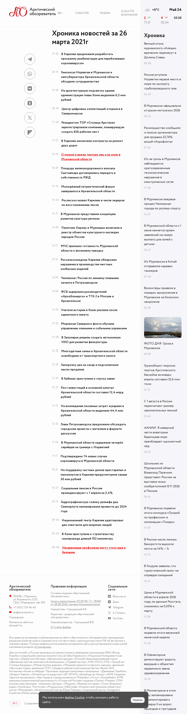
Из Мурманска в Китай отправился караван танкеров (160, 266)
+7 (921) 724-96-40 (24, 607)
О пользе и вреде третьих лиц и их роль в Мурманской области (90, 156)
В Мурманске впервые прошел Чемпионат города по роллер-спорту (162, 204)
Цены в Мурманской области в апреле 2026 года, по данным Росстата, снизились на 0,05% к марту (162, 601)
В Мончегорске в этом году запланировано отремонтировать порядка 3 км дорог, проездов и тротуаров (160, 699)
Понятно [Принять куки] (137, 700)
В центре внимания (129, 13)
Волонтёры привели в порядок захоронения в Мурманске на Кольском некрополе (161, 295)
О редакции (16, 617)
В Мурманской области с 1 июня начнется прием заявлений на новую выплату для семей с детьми (162, 235)
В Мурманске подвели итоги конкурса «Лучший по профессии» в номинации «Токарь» (162, 515)
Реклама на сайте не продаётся (21, 624)
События (82, 13)
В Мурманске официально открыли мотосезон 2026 (162, 108)
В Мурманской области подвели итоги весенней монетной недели (162, 633)
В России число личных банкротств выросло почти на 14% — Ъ (160, 544)
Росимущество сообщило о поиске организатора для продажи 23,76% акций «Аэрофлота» (162, 135)
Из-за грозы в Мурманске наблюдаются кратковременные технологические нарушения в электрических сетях (162, 170)
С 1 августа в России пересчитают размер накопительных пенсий (160, 406)
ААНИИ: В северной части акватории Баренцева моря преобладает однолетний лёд (162, 437)
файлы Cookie (75, 697)
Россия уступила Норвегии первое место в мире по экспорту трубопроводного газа (162, 82)
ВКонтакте (119, 596)
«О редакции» (42, 647)
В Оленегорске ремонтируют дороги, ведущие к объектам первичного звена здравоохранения (160, 664)
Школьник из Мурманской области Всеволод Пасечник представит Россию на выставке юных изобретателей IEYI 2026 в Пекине (162, 477)
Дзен (116, 602)
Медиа (105, 13)
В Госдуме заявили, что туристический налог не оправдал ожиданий (161, 570)
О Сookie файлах (61, 627)
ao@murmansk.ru (23, 612)
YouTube (118, 618)
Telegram (118, 607)
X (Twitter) (119, 613)
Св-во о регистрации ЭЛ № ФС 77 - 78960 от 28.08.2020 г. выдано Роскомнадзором (76, 603)
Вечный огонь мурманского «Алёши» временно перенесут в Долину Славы (160, 51)
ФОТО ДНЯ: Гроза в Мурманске (158, 345)
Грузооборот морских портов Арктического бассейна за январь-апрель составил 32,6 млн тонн (162, 374)
